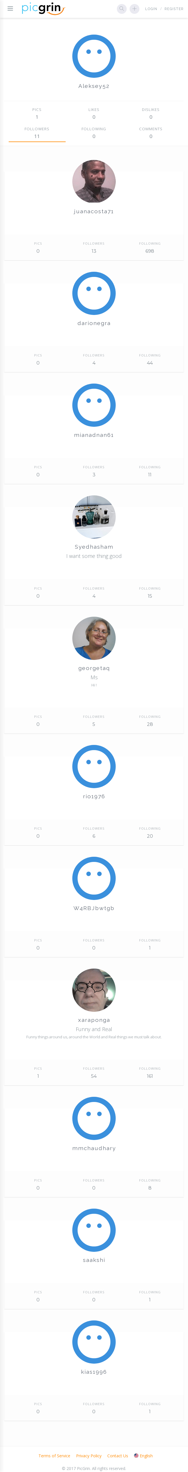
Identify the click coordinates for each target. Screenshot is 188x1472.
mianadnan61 (94, 435)
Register (174, 9)
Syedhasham (94, 546)
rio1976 (94, 796)
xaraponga (94, 1020)
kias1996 (94, 1372)
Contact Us (117, 1455)
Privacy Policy (89, 1455)
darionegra (94, 323)
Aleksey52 (94, 86)
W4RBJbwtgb (94, 908)
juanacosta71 (94, 211)
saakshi (94, 1260)
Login (151, 9)
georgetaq (94, 668)
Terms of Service (54, 1455)
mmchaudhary (94, 1148)
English (143, 1455)
